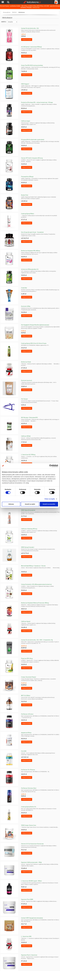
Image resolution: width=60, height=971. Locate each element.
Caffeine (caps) (25, 121)
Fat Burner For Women (28, 769)
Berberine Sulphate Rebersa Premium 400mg (35, 603)
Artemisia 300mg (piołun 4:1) (29, 269)
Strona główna (6, 12)
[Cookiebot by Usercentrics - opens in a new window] (50, 465)
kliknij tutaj (36, 7)
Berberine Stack (26, 362)
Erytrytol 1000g (25, 306)
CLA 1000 (23, 751)
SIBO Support (25, 84)
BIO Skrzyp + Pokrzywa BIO (29, 417)
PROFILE (14, 12)
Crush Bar (24, 288)
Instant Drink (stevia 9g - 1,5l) (30, 28)
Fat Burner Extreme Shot (28, 788)
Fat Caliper (24, 399)
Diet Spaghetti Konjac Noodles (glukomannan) (35, 325)
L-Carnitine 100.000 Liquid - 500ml (31, 881)
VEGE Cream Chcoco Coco (28, 825)
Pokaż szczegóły (50, 499)
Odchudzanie (21, 12)
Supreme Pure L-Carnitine (29, 955)
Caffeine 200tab (26, 436)
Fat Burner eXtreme (27, 714)
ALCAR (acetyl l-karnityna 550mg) (31, 47)
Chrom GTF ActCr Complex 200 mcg (32, 158)
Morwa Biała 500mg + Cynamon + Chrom (33, 566)
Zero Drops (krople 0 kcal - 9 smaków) (32, 232)
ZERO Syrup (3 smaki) (27, 547)
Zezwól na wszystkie (49, 504)
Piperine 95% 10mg (27, 658)
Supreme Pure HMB (27, 899)
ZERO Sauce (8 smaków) (28, 510)
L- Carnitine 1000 (26, 936)
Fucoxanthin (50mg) (27, 176)
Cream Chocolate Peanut (28, 677)
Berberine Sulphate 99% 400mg (30, 250)
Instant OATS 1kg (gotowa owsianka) (32, 918)
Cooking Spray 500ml (27, 213)
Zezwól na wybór (30, 504)
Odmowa (11, 504)
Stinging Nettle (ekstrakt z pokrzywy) (32, 139)
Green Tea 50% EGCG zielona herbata (32, 65)
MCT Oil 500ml (25, 695)
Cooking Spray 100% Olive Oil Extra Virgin (33, 343)
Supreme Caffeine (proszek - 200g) (31, 862)
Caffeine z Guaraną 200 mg (29, 529)
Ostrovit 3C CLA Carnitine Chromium (32, 844)
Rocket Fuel (24, 195)
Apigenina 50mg (26, 732)
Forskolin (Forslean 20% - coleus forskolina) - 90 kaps (37, 102)
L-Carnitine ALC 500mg (28, 454)
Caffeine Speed (25, 621)
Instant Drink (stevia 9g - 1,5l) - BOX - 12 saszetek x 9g (37, 640)
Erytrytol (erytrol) (26, 380)
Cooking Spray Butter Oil (28, 806)
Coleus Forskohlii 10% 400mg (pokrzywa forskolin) (36, 584)
